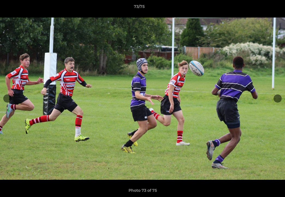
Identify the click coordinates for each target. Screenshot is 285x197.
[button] (262, 7)
